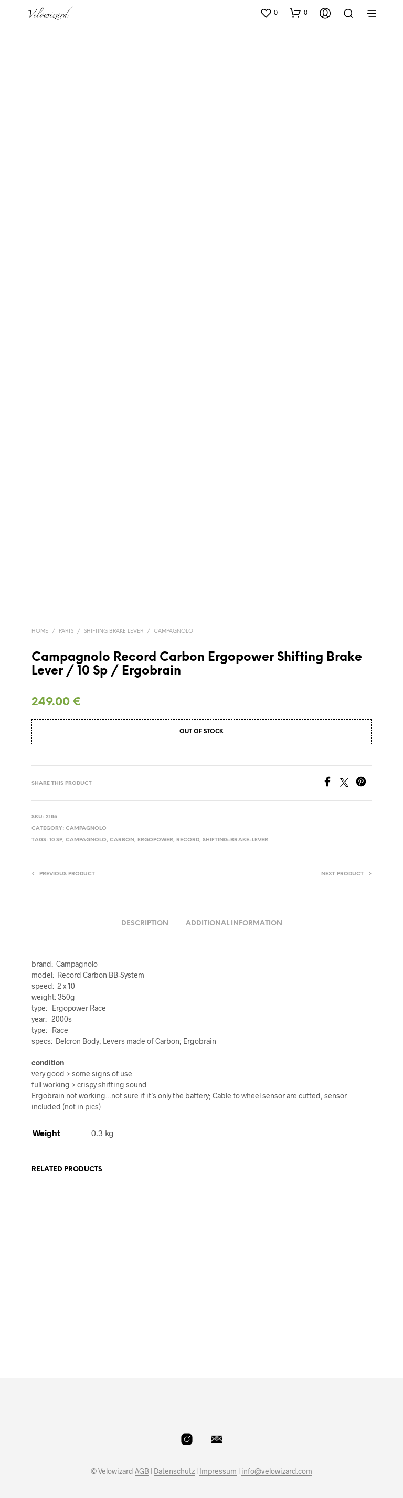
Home (39, 612)
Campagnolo (173, 612)
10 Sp (55, 822)
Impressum (218, 1453)
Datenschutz (174, 1453)
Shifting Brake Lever (113, 612)
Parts (66, 612)
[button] (269, 12)
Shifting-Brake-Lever (235, 822)
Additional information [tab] (234, 904)
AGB (142, 1453)
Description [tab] (144, 904)
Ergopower (155, 822)
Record (187, 822)
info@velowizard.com (276, 1453)
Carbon (122, 822)
